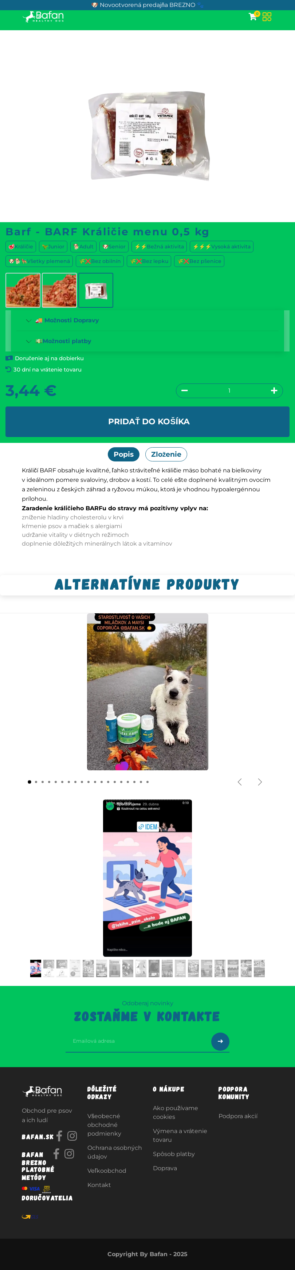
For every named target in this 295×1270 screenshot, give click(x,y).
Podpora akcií (238, 1116)
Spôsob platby (174, 1154)
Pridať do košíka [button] (149, 421)
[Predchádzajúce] (239, 782)
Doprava (165, 1168)
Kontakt (99, 1184)
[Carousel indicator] (29, 782)
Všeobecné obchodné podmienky (104, 1125)
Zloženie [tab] (166, 454)
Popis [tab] (124, 454)
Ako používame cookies (175, 1112)
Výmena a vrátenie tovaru (180, 1135)
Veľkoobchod (106, 1170)
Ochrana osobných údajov (114, 1152)
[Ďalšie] (260, 782)
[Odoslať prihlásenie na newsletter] (220, 1042)
